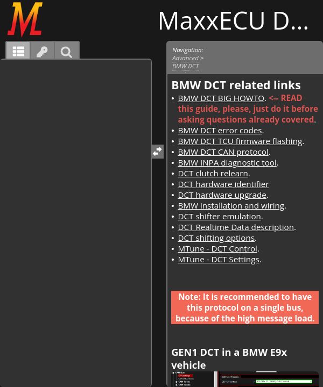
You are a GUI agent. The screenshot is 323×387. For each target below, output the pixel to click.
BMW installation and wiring (231, 205)
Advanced (185, 58)
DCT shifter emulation (219, 216)
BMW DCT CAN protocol (223, 151)
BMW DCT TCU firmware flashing (240, 140)
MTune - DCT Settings (218, 259)
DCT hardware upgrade (222, 194)
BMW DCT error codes (220, 130)
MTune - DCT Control (217, 248)
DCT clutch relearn (213, 173)
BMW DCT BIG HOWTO (221, 97)
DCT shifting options (216, 237)
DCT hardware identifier (223, 183)
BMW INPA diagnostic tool (227, 162)
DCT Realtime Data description (235, 226)
